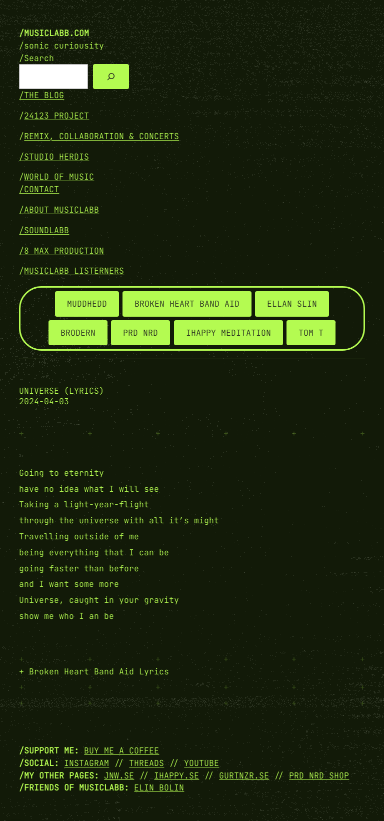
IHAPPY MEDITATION (228, 332)
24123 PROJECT (56, 115)
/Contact (39, 189)
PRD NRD (140, 332)
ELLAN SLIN (292, 303)
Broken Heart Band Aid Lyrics (99, 671)
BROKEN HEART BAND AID (187, 303)
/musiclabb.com (54, 33)
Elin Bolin (159, 787)
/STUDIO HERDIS (54, 156)
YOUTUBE (201, 762)
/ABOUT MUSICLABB (59, 209)
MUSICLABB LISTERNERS (74, 270)
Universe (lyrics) (61, 391)
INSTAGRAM (86, 762)
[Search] (111, 76)
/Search (36, 58)
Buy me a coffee (121, 750)
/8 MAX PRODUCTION (61, 250)
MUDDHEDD (87, 303)
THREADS (146, 762)
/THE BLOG (41, 95)
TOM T (311, 332)
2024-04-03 (44, 401)
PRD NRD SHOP (319, 775)
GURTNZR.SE (244, 775)
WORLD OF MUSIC (59, 176)
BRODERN (78, 332)
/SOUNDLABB (44, 230)
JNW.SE (119, 775)
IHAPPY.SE (176, 775)
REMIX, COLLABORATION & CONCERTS (101, 136)
